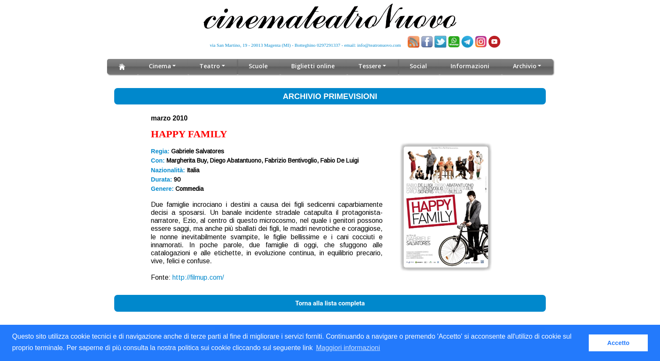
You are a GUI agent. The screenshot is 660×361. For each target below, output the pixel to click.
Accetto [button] (618, 343)
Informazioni (470, 66)
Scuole (258, 66)
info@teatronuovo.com (379, 45)
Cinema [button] (160, 66)
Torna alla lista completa (330, 303)
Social (418, 66)
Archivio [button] (524, 66)
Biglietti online (313, 66)
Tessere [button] (370, 66)
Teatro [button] (210, 66)
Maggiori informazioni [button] (348, 347)
